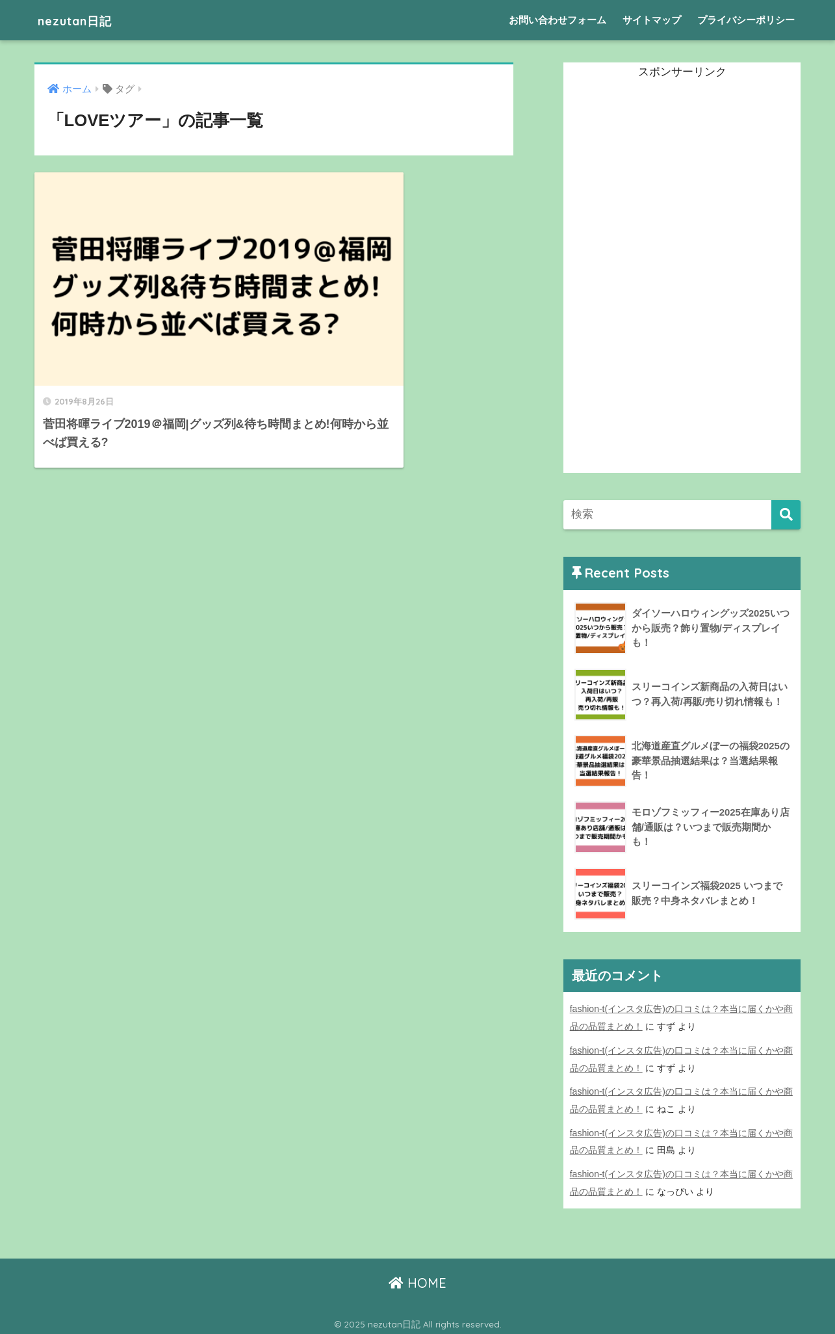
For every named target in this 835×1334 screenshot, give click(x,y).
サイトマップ (652, 19)
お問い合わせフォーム (557, 19)
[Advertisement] (660, 278)
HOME (417, 1279)
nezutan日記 (84, 19)
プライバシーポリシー (746, 19)
